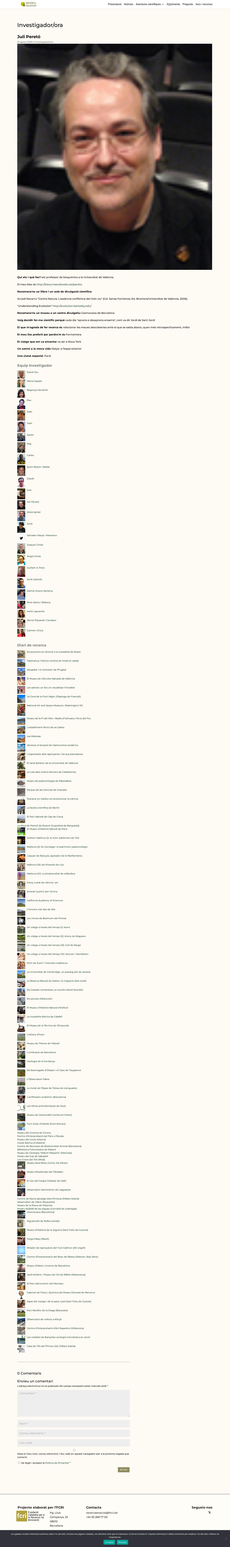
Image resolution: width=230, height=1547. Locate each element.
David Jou (32, 372)
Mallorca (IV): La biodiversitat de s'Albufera (51, 873)
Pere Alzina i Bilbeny (39, 602)
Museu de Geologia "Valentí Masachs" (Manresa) (44, 1152)
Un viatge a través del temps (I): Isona (48, 927)
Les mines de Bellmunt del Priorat (46, 918)
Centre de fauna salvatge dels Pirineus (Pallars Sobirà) (48, 1198)
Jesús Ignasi (34, 512)
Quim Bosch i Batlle (38, 466)
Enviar (123, 1469)
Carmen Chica (35, 630)
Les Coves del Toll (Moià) (31, 1159)
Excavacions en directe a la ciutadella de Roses (54, 651)
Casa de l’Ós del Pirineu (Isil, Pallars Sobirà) (51, 1346)
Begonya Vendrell (37, 390)
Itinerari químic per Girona (42, 891)
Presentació (115, 4)
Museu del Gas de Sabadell (32, 1156)
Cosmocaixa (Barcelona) (40, 1212)
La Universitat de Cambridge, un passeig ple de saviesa (58, 971)
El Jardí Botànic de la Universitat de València (52, 763)
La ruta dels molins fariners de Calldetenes (51, 772)
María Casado (34, 381)
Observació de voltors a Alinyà (44, 1319)
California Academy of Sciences (45, 900)
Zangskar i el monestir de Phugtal (46, 669)
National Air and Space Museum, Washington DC (55, 705)
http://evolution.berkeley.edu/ (72, 305)
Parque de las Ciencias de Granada (47, 789)
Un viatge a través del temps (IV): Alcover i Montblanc (57, 954)
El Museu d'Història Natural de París (47, 829)
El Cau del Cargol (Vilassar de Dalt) (46, 1180)
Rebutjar (122, 1542)
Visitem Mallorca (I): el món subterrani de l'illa (53, 837)
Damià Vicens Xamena (40, 590)
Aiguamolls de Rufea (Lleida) (43, 1221)
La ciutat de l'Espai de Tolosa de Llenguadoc (52, 1088)
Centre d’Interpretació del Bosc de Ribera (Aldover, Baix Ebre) (62, 1256)
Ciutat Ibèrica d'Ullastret (31, 1142)
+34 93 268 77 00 (97, 1517)
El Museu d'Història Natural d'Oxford (47, 1007)
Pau (29, 400)
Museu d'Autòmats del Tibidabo (45, 1171)
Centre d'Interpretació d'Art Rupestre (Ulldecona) (55, 1328)
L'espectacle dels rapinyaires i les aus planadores (55, 754)
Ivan (29, 490)
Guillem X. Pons (36, 567)
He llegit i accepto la (44, 1462)
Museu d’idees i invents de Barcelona (48, 1265)
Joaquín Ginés (35, 544)
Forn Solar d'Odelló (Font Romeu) (46, 1123)
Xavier (30, 434)
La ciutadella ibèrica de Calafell (44, 1016)
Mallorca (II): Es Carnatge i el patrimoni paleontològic (57, 846)
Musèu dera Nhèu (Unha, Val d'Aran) (47, 1162)
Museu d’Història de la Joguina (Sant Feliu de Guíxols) (57, 1230)
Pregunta (187, 4)
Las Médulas (34, 736)
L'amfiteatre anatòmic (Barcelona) (46, 1097)
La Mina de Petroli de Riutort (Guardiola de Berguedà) (48, 825)
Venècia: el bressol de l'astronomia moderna (52, 745)
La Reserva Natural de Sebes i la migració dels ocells (56, 980)
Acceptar (109, 1542)
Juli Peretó (33, 501)
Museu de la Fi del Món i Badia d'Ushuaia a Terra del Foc (59, 718)
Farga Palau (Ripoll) (38, 1238)
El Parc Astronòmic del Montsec (45, 1283)
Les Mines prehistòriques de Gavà (46, 1106)
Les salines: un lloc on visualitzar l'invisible (51, 687)
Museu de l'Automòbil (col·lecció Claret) (49, 1114)
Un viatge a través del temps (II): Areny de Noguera (56, 936)
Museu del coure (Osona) (31, 1139)
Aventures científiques (148, 4)
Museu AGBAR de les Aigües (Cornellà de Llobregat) (47, 1208)
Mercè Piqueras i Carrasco (41, 620)
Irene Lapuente (36, 611)
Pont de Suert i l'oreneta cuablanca (47, 963)
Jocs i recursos (203, 4)
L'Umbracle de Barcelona (41, 1052)
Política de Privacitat (57, 1462)
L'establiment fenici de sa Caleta (45, 727)
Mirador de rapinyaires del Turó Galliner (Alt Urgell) (56, 1247)
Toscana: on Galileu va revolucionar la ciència (52, 798)
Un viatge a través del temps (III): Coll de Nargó (54, 945)
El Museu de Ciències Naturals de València (51, 678)
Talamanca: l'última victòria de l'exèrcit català (53, 660)
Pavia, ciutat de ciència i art (42, 882)
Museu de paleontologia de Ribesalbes (49, 780)
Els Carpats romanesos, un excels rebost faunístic (55, 989)
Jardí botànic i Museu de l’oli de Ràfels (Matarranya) (56, 1274)
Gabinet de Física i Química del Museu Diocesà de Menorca (61, 1292)
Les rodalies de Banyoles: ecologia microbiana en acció (58, 1337)
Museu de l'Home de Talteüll (43, 1043)
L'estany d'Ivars (35, 1034)
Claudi (30, 478)
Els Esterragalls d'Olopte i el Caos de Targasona (54, 1070)
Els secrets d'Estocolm (39, 998)
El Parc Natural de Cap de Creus (45, 816)
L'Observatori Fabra (38, 1079)
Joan (29, 411)
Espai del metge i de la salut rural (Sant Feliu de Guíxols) (59, 1301)
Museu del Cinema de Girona (34, 1132)
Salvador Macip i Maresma (42, 535)
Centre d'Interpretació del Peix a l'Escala (40, 1136)
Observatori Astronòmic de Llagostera (49, 1189)
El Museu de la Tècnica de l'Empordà (48, 1025)
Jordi (30, 523)
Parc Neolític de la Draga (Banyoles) (47, 1310)
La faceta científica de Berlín (43, 807)
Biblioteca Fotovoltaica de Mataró (36, 1149)
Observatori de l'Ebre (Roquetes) (36, 1202)
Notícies (128, 4)
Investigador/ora (43, 42)
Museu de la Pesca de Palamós (34, 1205)
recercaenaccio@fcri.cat (102, 1512)
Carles (30, 455)
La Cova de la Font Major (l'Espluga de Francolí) (54, 696)
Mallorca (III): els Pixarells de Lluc (45, 864)
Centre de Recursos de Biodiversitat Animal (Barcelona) (49, 1146)
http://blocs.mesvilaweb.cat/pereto (59, 284)
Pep (29, 443)
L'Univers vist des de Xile (41, 909)
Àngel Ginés (34, 556)
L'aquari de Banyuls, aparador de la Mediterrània (54, 855)
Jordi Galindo (34, 579)
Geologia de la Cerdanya (41, 1061)
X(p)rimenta (173, 4)
